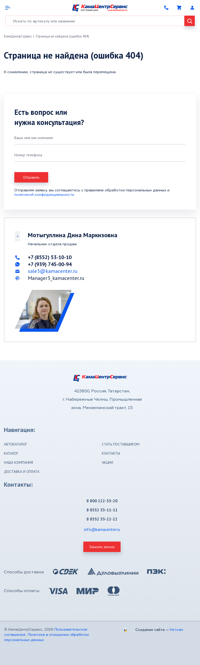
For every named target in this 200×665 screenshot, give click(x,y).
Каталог (11, 453)
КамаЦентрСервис (18, 36)
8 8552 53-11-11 (101, 509)
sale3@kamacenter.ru (53, 271)
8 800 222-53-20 (101, 500)
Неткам (176, 629)
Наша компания (18, 462)
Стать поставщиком (120, 444)
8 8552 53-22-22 (101, 519)
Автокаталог (15, 444)
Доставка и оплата (21, 471)
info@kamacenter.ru (102, 529)
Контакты (111, 453)
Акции (107, 462)
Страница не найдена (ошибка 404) (62, 36)
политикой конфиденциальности (44, 194)
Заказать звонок (102, 546)
